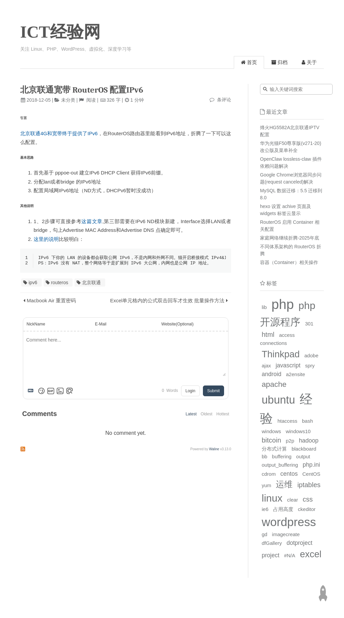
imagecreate (286, 534)
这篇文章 (91, 221)
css (308, 499)
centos (289, 473)
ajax (266, 365)
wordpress (289, 521)
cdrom (269, 474)
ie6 (265, 509)
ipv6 (33, 283)
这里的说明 (46, 239)
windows (271, 431)
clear (292, 500)
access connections (277, 339)
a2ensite (295, 374)
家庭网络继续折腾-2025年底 (289, 238)
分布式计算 (274, 449)
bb (264, 456)
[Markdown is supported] (32, 392)
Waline (214, 450)
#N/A (289, 555)
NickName (36, 324)
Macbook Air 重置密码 (51, 301)
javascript (287, 365)
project (271, 555)
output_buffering (280, 465)
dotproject (299, 542)
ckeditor (307, 509)
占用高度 (283, 509)
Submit (213, 391)
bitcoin (271, 440)
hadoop (308, 440)
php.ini (311, 464)
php (282, 304)
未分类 (68, 100)
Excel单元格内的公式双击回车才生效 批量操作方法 (167, 301)
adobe (311, 355)
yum (266, 485)
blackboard (304, 449)
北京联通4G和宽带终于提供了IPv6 (59, 133)
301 (309, 323)
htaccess (287, 421)
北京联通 (91, 283)
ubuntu (278, 400)
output (303, 456)
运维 (284, 484)
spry (309, 365)
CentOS (311, 474)
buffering (282, 456)
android (271, 374)
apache (274, 384)
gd (264, 534)
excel (310, 554)
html (268, 334)
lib (264, 307)
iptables (308, 484)
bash (307, 421)
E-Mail (100, 324)
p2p (290, 441)
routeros (59, 283)
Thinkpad (281, 354)
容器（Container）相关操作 (289, 262)
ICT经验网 (60, 31)
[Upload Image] (60, 392)
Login (190, 391)
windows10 (298, 431)
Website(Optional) (177, 324)
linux (272, 498)
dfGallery (272, 543)
